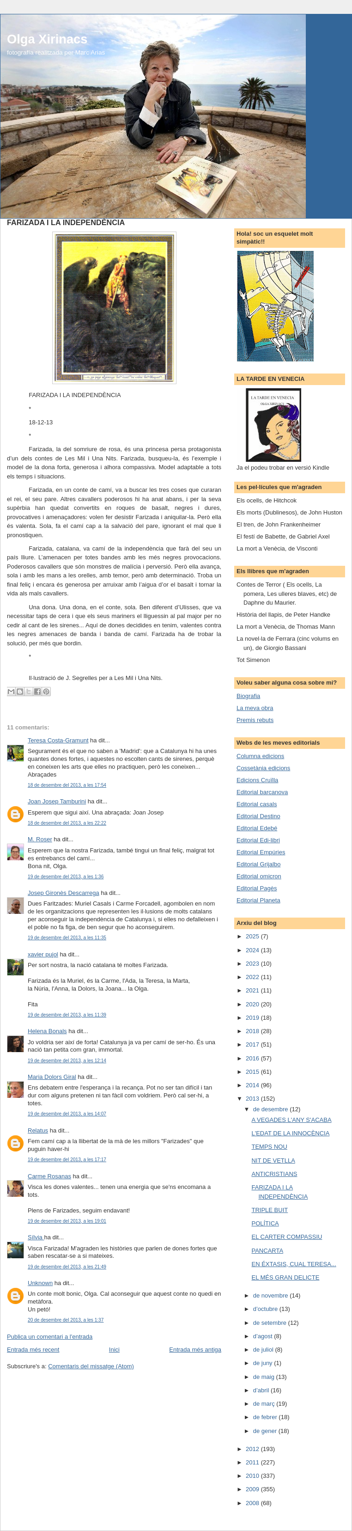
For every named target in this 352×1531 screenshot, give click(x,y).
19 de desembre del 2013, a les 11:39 (67, 1014)
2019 (253, 1017)
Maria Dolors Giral (52, 1076)
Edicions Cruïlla (257, 780)
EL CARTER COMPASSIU (286, 1236)
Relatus (38, 1130)
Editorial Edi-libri (258, 840)
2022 (253, 977)
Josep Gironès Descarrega (63, 892)
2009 (253, 1489)
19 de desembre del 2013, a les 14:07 (67, 1113)
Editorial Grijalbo (258, 864)
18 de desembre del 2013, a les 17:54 (67, 785)
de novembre (271, 1295)
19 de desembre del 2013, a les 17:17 (67, 1159)
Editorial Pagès (257, 888)
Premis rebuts (255, 720)
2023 (253, 963)
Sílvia (36, 1237)
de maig (264, 1376)
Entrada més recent (33, 1349)
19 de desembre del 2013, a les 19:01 (67, 1221)
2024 (253, 950)
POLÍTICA (265, 1223)
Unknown (40, 1283)
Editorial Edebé (257, 828)
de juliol (264, 1349)
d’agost (263, 1336)
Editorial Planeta (258, 900)
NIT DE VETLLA (273, 1160)
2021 (253, 990)
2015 (253, 1071)
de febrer (266, 1417)
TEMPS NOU (269, 1146)
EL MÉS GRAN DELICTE (285, 1277)
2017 (253, 1044)
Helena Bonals (47, 1031)
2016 (253, 1058)
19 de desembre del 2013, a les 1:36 (65, 876)
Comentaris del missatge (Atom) (91, 1366)
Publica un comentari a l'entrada (49, 1336)
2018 (253, 1031)
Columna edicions (260, 756)
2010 (253, 1475)
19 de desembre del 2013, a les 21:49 (67, 1266)
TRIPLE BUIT (269, 1209)
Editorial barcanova (262, 792)
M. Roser (40, 839)
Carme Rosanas (49, 1176)
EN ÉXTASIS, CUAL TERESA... (293, 1264)
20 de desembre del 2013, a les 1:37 (65, 1320)
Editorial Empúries (261, 852)
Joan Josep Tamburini (57, 801)
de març (265, 1403)
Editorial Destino (258, 816)
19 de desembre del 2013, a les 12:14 (67, 1060)
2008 (253, 1503)
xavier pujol (43, 954)
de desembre (271, 1109)
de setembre (270, 1322)
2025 (253, 936)
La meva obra (255, 707)
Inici (114, 1349)
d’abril (262, 1390)
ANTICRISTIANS (274, 1173)
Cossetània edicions (263, 768)
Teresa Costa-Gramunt (58, 740)
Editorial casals (257, 804)
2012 (253, 1448)
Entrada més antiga (195, 1349)
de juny (263, 1363)
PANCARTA (267, 1250)
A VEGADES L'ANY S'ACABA (291, 1119)
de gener (266, 1430)
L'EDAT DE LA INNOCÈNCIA (290, 1133)
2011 (253, 1462)
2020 (253, 1004)
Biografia (248, 695)
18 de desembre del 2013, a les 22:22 (67, 823)
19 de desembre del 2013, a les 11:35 (67, 937)
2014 (253, 1085)
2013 (253, 1098)
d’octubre (266, 1308)
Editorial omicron (259, 876)
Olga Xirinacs (47, 39)
